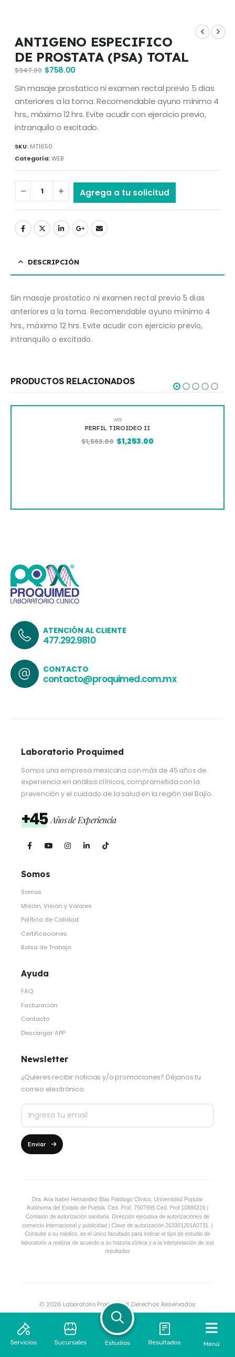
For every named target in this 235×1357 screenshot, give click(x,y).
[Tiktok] (105, 846)
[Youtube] (48, 846)
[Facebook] (29, 846)
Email (99, 228)
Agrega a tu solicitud (124, 192)
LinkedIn (61, 228)
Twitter (42, 228)
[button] (176, 386)
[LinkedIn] (86, 846)
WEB (57, 158)
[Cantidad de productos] (42, 191)
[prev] (202, 32)
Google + (80, 228)
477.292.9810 (69, 640)
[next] (218, 32)
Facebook (23, 228)
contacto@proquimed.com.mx (109, 679)
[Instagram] (67, 846)
